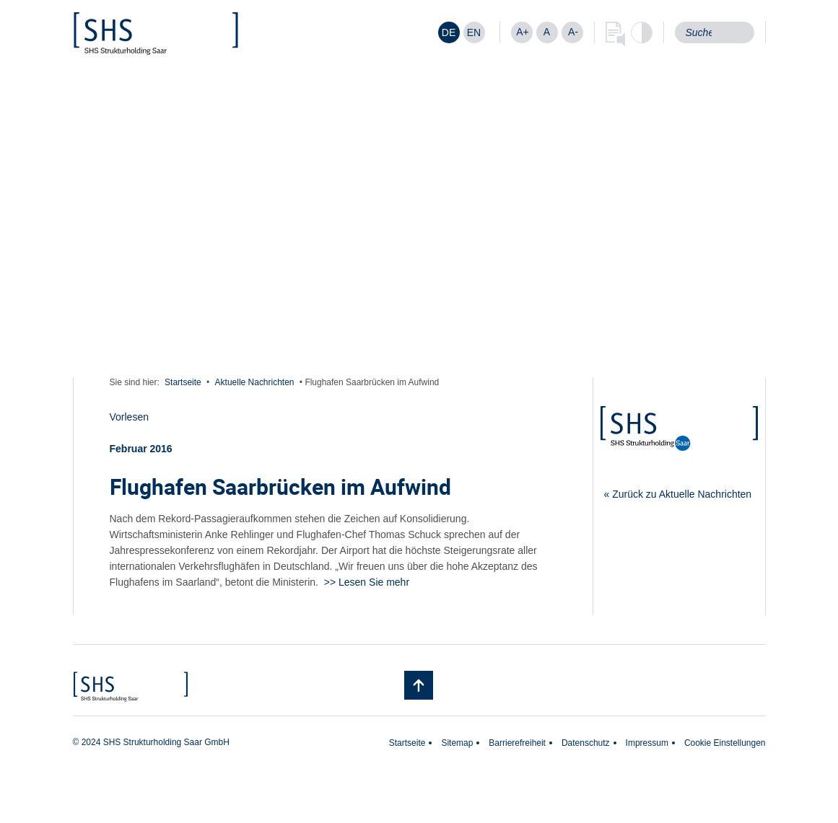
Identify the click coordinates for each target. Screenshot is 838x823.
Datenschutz (586, 743)
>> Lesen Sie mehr (366, 582)
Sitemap (457, 743)
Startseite (183, 382)
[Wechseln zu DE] (449, 32)
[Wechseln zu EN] (474, 32)
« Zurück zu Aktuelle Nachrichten (678, 494)
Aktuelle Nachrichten (254, 382)
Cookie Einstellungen (725, 743)
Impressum (647, 743)
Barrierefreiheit (517, 743)
